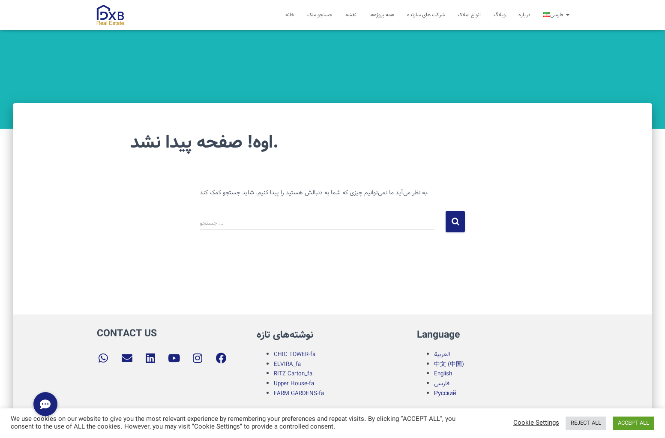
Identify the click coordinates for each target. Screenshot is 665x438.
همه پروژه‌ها (381, 15)
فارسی (441, 383)
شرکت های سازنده (426, 15)
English (443, 373)
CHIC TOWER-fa (294, 354)
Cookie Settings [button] (536, 423)
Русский (445, 393)
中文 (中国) (449, 364)
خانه (289, 15)
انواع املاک (469, 15)
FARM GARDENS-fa (299, 393)
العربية (442, 354)
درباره (524, 15)
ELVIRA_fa (287, 364)
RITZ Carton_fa (293, 373)
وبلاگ (500, 15)
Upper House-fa (294, 383)
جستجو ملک (319, 15)
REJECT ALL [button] (586, 423)
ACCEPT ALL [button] (633, 423)
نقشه (350, 15)
